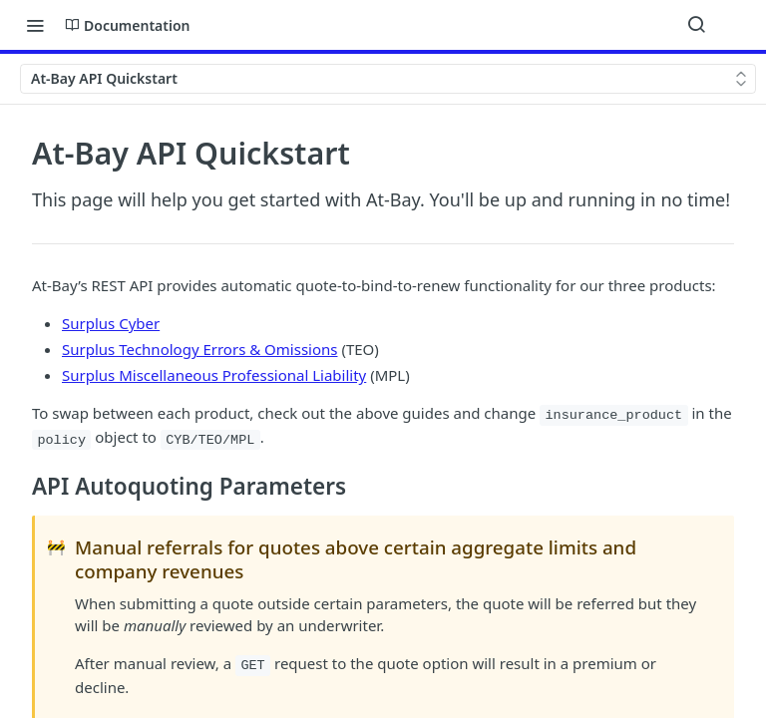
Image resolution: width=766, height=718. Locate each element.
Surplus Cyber (111, 323)
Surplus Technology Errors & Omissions (199, 349)
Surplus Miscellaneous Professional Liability (214, 375)
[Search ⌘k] (696, 25)
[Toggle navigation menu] (35, 25)
